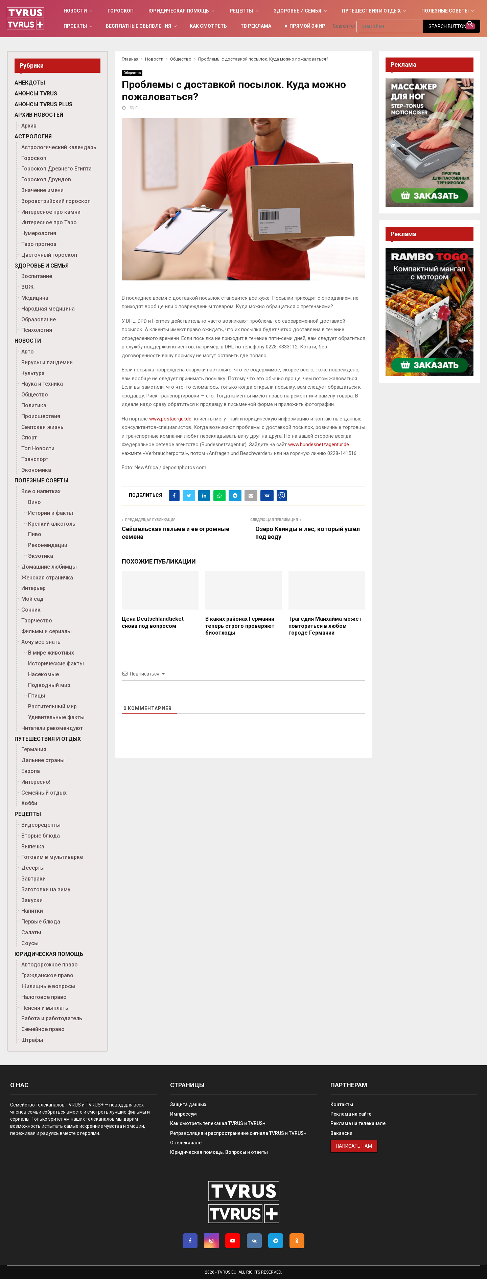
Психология (36, 330)
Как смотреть (208, 26)
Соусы (30, 943)
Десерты (33, 868)
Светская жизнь (42, 427)
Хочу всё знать (41, 642)
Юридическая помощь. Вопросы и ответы (219, 1152)
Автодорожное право (49, 964)
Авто (27, 351)
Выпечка (32, 846)
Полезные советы (445, 11)
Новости (75, 11)
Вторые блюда (40, 835)
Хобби (29, 803)
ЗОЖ (27, 287)
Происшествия (40, 416)
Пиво (34, 534)
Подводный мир (49, 685)
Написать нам (354, 1146)
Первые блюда (40, 921)
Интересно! (35, 782)
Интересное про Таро (49, 222)
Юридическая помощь (178, 11)
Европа (30, 771)
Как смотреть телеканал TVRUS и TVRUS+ (217, 1123)
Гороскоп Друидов (46, 179)
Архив (29, 125)
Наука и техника (42, 384)
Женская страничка (47, 577)
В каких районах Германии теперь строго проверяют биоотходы (240, 626)
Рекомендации (47, 545)
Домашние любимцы (49, 567)
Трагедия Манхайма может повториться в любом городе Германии (325, 626)
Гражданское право (47, 975)
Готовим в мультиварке (52, 857)
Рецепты (241, 11)
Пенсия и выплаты (45, 1008)
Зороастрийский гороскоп (56, 201)
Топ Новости (37, 448)
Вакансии (341, 1133)
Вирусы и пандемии (47, 362)
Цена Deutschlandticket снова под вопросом (153, 622)
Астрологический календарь (58, 147)
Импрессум (183, 1114)
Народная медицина (48, 308)
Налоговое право (44, 997)
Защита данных (188, 1104)
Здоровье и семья (297, 11)
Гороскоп (121, 11)
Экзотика (40, 556)
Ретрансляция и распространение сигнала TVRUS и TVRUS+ (238, 1133)
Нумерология (38, 233)
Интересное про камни (50, 212)
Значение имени (42, 190)
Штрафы (32, 1040)
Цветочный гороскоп (49, 255)
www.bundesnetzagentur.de (318, 444)
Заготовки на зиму (45, 889)
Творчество (36, 620)
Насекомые (43, 674)
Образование (38, 319)
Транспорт (34, 459)
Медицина (34, 298)
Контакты (341, 1104)
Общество (132, 73)
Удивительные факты (56, 717)
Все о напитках (41, 491)
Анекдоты (30, 82)
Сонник (31, 610)
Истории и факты (50, 513)
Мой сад (32, 599)
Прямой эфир (307, 26)
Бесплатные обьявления (138, 26)
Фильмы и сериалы (46, 631)
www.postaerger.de (170, 419)
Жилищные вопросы (48, 986)
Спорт (29, 437)
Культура (33, 373)
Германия (33, 749)
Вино (34, 502)
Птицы (36, 695)
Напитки (32, 911)
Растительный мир (52, 706)
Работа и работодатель (51, 1018)
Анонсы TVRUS (36, 93)
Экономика (36, 470)
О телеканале (186, 1142)
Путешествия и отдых (371, 11)
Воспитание (36, 276)
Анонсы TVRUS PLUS (43, 104)
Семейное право (43, 1029)
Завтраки (33, 878)
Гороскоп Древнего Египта (56, 168)
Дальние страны (43, 760)
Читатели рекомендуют (52, 728)
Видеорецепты (41, 825)
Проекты (75, 26)
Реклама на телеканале (358, 1123)
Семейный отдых (44, 793)
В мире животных (51, 652)
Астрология (33, 136)
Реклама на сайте (350, 1114)
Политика (33, 405)
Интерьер (33, 588)
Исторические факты (56, 663)
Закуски (32, 900)
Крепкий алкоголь (51, 524)
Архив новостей (39, 115)
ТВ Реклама (255, 26)
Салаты (31, 932)
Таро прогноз (38, 244)
